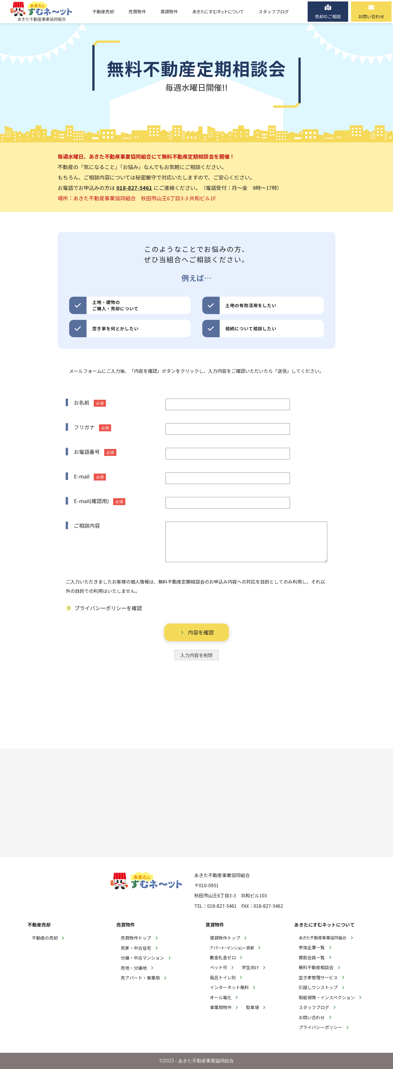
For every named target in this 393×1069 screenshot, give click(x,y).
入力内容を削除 (196, 655)
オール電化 (221, 997)
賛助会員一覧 (312, 957)
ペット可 (218, 967)
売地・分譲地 (134, 968)
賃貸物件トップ (225, 938)
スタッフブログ (314, 1007)
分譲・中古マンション (142, 958)
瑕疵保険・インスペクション (327, 997)
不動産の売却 (45, 938)
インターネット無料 (229, 987)
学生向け (250, 967)
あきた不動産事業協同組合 (322, 937)
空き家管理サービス (318, 977)
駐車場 (252, 1007)
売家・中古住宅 (136, 948)
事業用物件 (221, 1007)
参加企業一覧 (312, 947)
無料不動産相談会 (316, 967)
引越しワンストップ (318, 987)
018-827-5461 (134, 187)
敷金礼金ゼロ (223, 957)
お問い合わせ (312, 1017)
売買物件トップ (136, 938)
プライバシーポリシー (320, 1027)
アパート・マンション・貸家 (232, 948)
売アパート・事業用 (140, 978)
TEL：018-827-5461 (215, 905)
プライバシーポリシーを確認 (108, 608)
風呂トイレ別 (223, 977)
